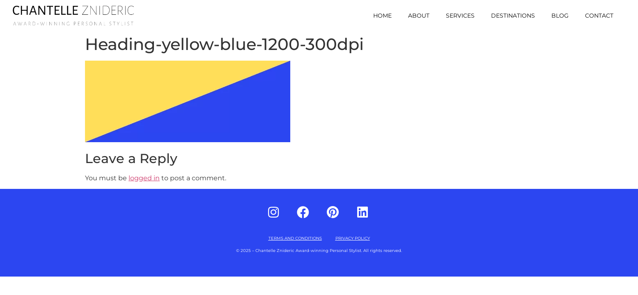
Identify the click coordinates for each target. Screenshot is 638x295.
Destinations (513, 15)
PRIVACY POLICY (352, 238)
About (418, 15)
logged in (144, 178)
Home (382, 15)
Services (460, 15)
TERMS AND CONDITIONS (295, 238)
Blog (560, 15)
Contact (599, 15)
